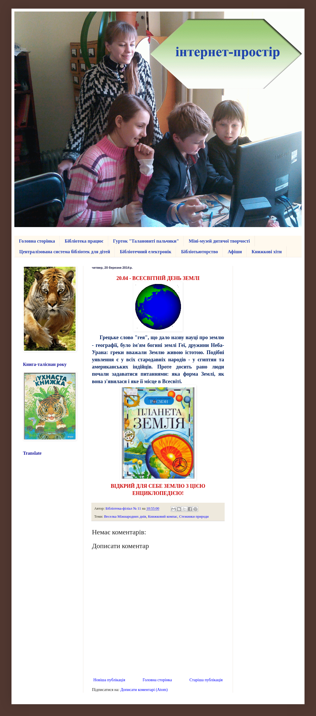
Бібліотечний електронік (145, 251)
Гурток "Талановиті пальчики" (146, 241)
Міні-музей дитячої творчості (219, 241)
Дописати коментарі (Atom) (143, 690)
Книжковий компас (162, 517)
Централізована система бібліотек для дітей (64, 251)
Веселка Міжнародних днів (125, 517)
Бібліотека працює (84, 241)
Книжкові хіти (267, 251)
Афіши (235, 251)
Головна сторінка (37, 241)
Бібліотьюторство (199, 251)
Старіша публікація (206, 680)
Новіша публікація (109, 680)
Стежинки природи (194, 517)
